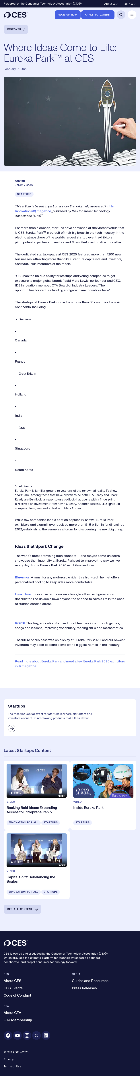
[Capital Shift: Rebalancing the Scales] (37, 864)
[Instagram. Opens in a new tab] (27, 1035)
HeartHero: (23, 594)
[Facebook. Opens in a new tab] (8, 1035)
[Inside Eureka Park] (103, 795)
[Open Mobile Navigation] (132, 14)
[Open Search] (121, 14)
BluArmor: (22, 577)
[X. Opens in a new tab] (36, 1035)
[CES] (16, 15)
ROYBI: (20, 623)
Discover (14, 29)
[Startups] (70, 717)
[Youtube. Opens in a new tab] (17, 1035)
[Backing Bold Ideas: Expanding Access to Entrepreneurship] (37, 795)
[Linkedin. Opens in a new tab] (46, 1035)
